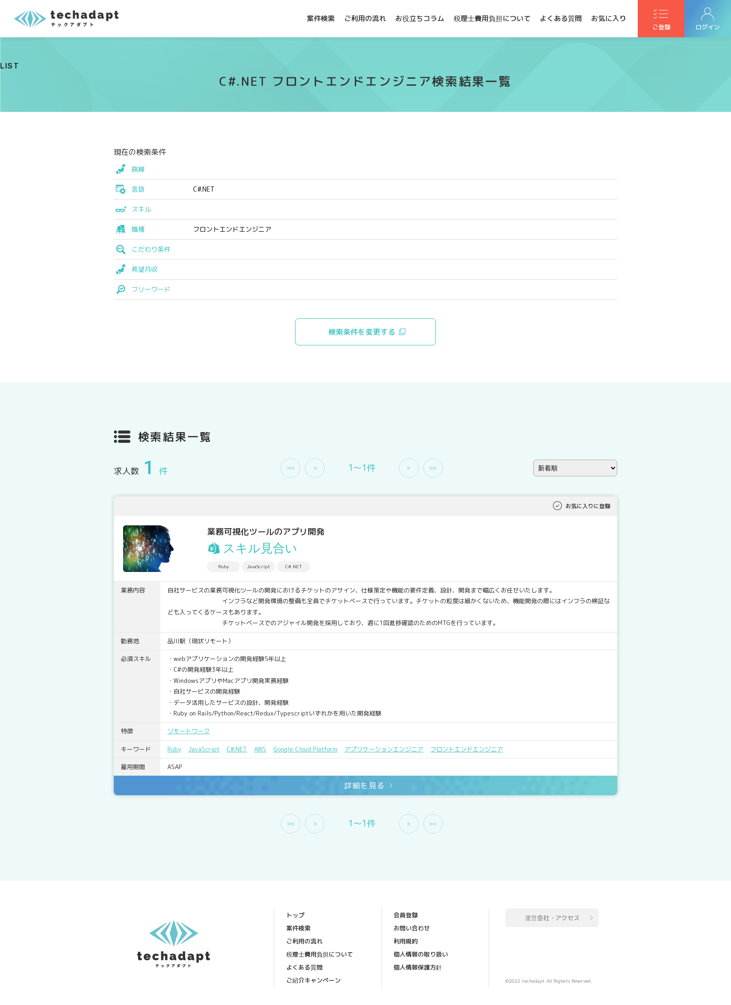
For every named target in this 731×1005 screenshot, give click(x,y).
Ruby (174, 749)
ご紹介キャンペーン (313, 980)
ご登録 (661, 28)
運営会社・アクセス (552, 918)
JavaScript (204, 749)
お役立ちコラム (419, 18)
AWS (260, 749)
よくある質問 (561, 18)
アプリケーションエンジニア (384, 749)
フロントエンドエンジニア (466, 749)
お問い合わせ (411, 928)
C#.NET (237, 749)
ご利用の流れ (365, 18)
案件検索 (321, 18)
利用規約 (405, 941)
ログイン (708, 28)
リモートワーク (188, 731)
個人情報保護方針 (417, 967)
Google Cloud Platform (305, 749)
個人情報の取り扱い (420, 954)
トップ (295, 915)
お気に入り (608, 18)
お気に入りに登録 (587, 506)
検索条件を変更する (361, 332)
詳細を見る (364, 785)
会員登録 (405, 915)
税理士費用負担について (492, 18)
